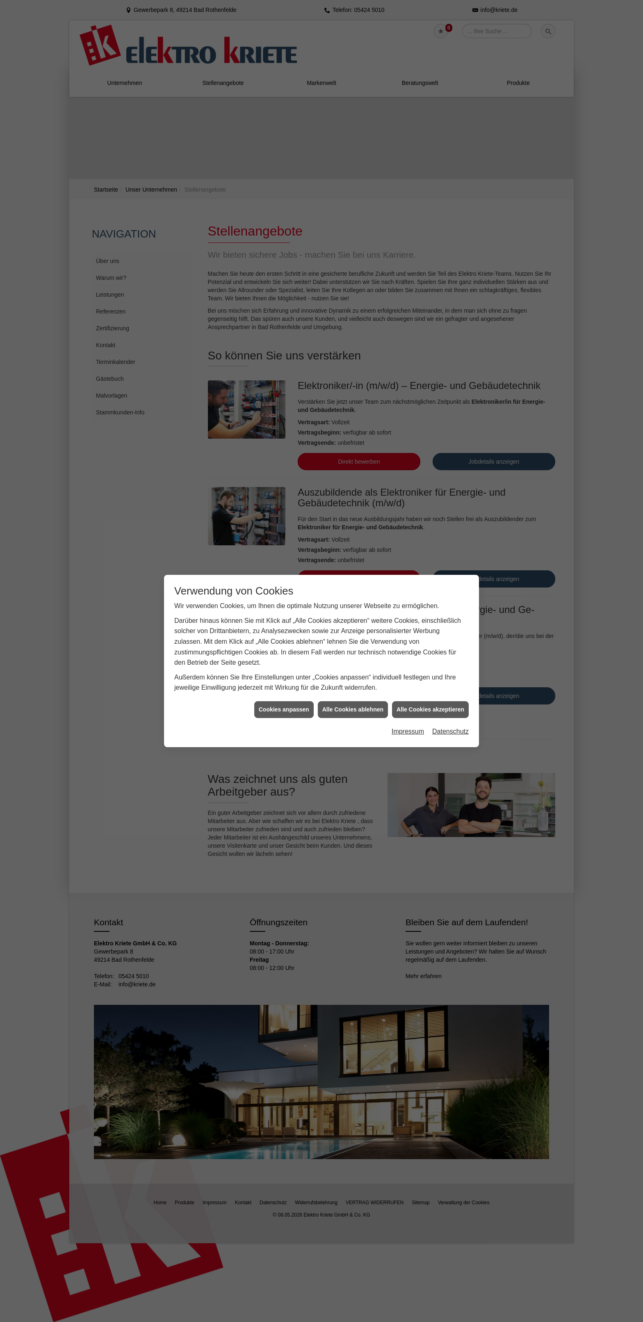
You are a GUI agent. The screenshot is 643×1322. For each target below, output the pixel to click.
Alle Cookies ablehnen (352, 644)
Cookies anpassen (284, 644)
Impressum (408, 666)
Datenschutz (450, 666)
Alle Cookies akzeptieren (430, 644)
